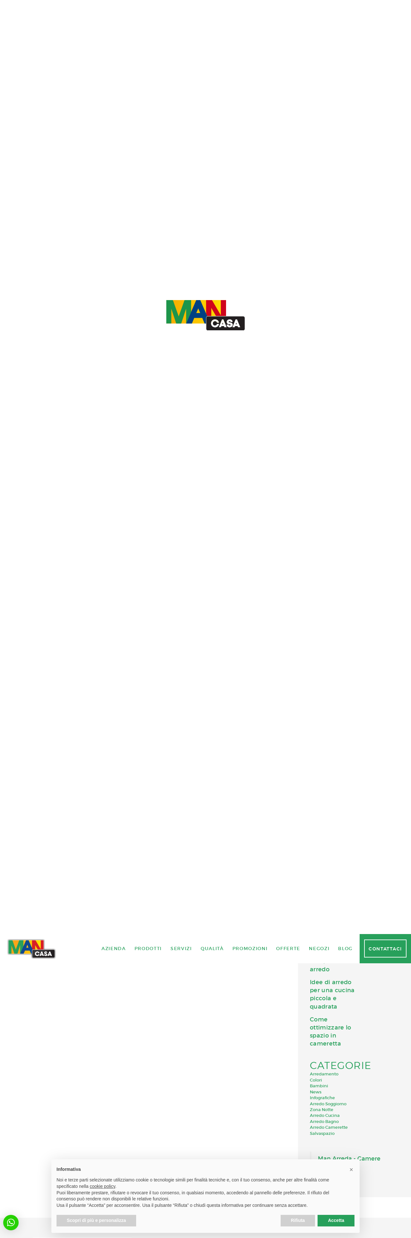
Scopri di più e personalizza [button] (96, 1220)
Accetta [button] (336, 1220)
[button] (11, 1222)
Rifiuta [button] (298, 1220)
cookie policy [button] (102, 1186)
